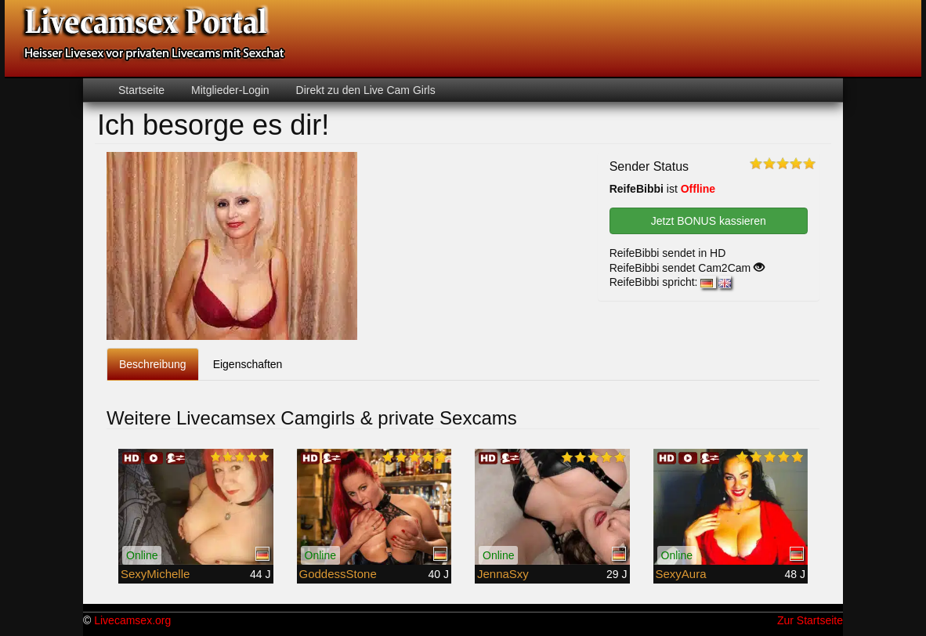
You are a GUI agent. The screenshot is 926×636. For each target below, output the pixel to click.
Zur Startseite (810, 620)
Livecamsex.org (132, 620)
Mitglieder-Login (228, 90)
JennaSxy (503, 573)
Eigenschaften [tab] (248, 364)
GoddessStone (338, 573)
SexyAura (681, 573)
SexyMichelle (155, 573)
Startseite (141, 90)
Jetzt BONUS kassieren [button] (708, 221)
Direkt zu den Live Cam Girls (364, 90)
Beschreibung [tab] (152, 364)
